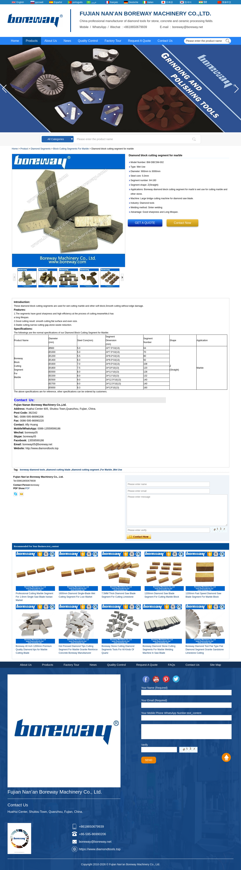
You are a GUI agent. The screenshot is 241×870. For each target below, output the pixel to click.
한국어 (188, 2)
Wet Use (117, 469)
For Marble (106, 469)
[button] (236, 89)
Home (15, 40)
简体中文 (226, 2)
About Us (50, 40)
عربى (93, 2)
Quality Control (88, 40)
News (67, 40)
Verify (144, 744)
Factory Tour (112, 40)
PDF (27, 488)
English (20, 2)
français (114, 2)
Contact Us (165, 40)
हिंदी (205, 2)
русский (39, 2)
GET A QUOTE (145, 222)
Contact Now (182, 222)
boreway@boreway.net (95, 841)
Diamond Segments (40, 148)
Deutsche (133, 2)
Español (58, 2)
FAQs (171, 664)
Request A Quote (139, 40)
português (77, 2)
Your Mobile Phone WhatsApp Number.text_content (171, 712)
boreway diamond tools (32, 469)
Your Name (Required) (154, 687)
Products (32, 40)
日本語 (169, 2)
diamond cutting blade (58, 469)
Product (24, 148)
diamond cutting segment (85, 469)
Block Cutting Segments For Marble (71, 148)
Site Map (215, 664)
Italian (150, 2)
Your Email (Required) (154, 700)
